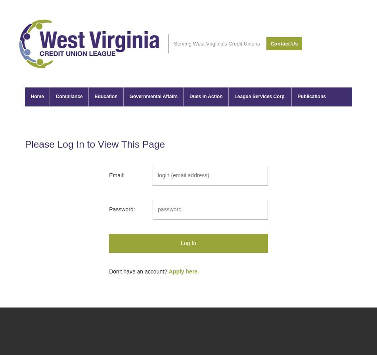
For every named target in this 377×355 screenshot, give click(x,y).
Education (106, 96)
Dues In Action (206, 96)
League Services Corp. (260, 96)
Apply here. (184, 271)
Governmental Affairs (154, 96)
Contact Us (284, 44)
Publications (312, 96)
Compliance (69, 96)
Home (37, 96)
